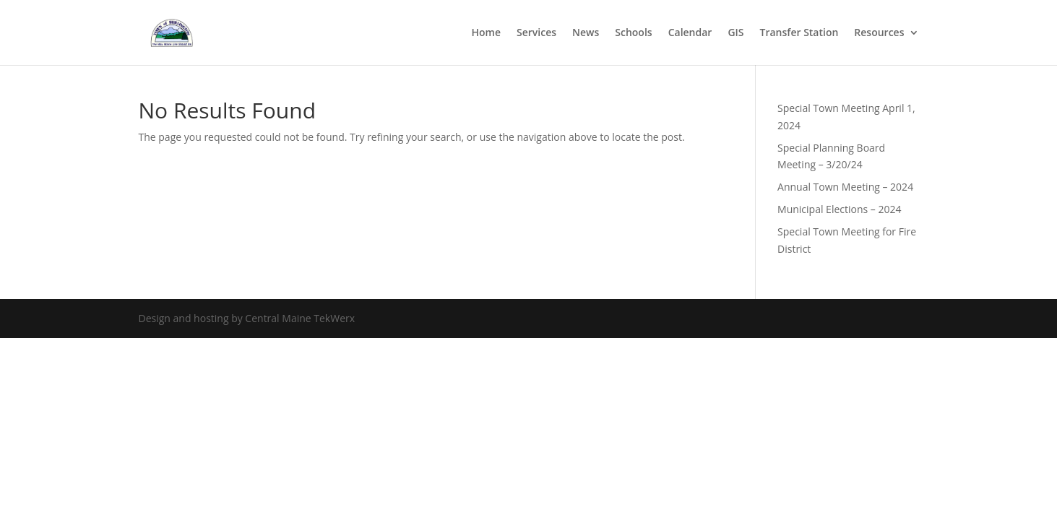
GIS (735, 33)
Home (486, 33)
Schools (633, 33)
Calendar (690, 33)
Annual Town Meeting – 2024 (845, 187)
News (585, 33)
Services (536, 33)
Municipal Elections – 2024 (839, 209)
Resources (879, 33)
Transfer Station (799, 33)
